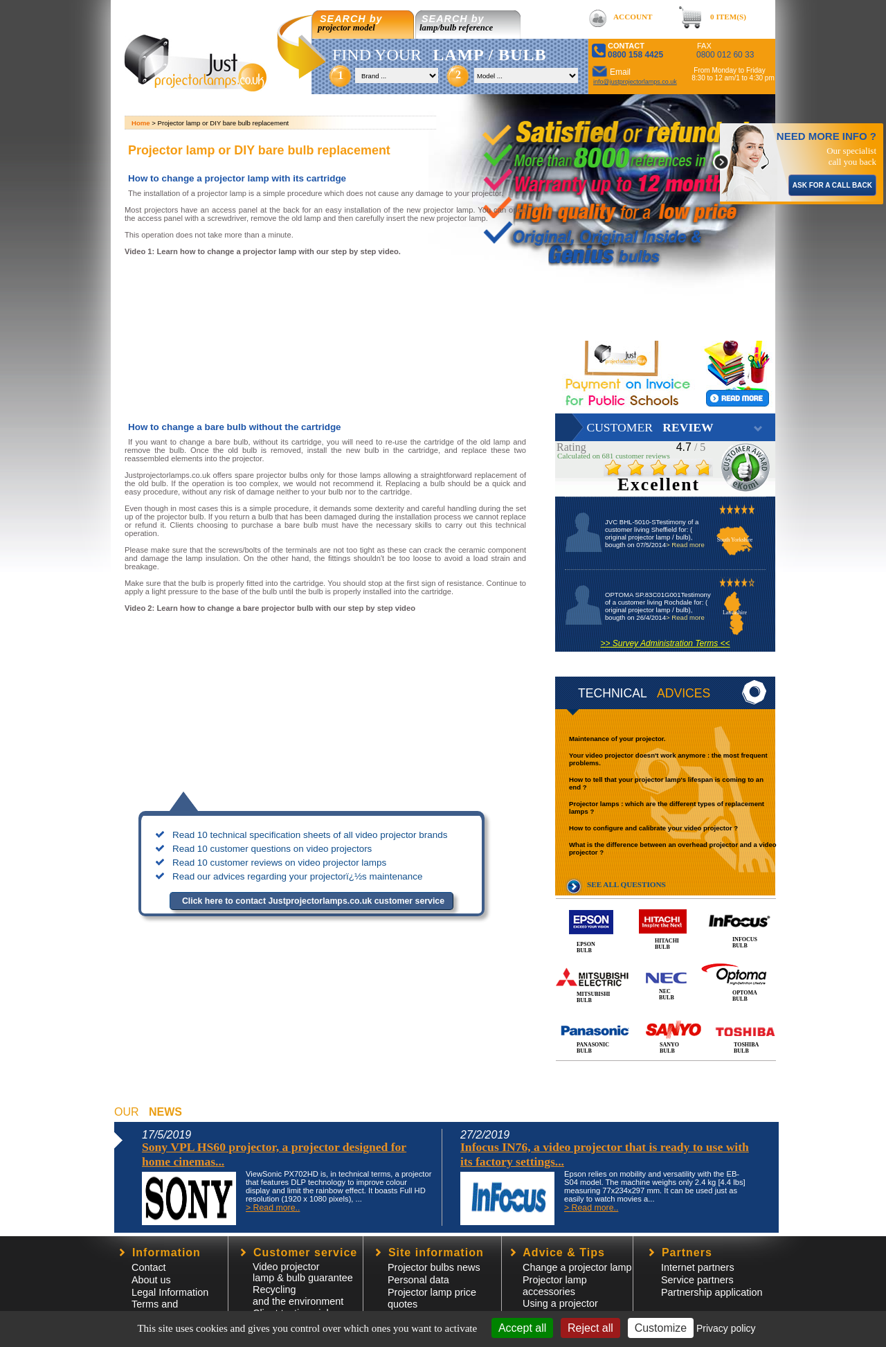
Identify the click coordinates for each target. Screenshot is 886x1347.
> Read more (685, 544)
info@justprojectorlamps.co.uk (635, 81)
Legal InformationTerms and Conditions (170, 1304)
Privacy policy (726, 1328)
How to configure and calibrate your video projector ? (653, 828)
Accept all (522, 1328)
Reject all (590, 1328)
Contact (149, 1267)
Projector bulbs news (434, 1267)
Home (141, 123)
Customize (661, 1328)
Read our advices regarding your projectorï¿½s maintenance (297, 876)
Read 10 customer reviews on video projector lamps (279, 862)
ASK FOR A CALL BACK (832, 185)
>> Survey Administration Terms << (665, 643)
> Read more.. (273, 1208)
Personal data (418, 1279)
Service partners (697, 1279)
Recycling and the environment (298, 1295)
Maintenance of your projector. (617, 738)
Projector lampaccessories (555, 1285)
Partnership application (711, 1292)
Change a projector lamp (577, 1267)
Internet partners (697, 1267)
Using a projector (560, 1303)
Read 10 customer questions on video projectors (272, 849)
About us (151, 1279)
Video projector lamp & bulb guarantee (303, 1272)
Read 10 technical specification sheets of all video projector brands (309, 835)
